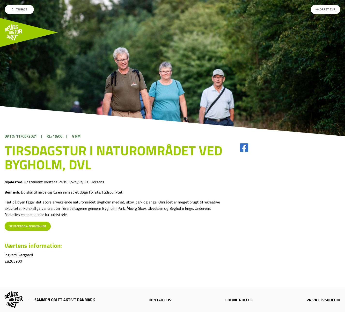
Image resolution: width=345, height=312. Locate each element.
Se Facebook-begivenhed (27, 226)
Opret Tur (325, 9)
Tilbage (19, 9)
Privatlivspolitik (323, 300)
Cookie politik (239, 300)
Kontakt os (160, 300)
